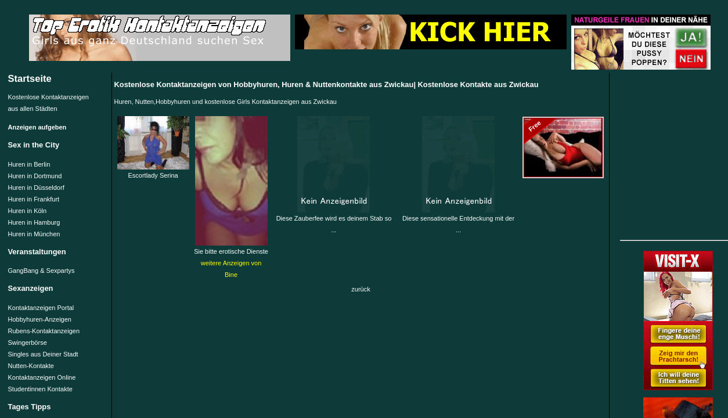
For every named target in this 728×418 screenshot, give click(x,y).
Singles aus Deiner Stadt (43, 354)
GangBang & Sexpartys (41, 270)
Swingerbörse (27, 342)
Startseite (30, 78)
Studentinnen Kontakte (40, 388)
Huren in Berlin (29, 164)
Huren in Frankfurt (34, 199)
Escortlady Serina (153, 171)
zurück (360, 289)
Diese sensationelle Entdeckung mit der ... (458, 220)
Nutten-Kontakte (31, 365)
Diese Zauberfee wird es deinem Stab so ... (334, 220)
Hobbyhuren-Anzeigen (39, 319)
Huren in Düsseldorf (36, 187)
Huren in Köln (27, 210)
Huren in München (34, 233)
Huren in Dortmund (35, 175)
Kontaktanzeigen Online (42, 377)
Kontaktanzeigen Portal (41, 307)
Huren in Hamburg (34, 222)
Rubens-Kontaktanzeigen (44, 330)
